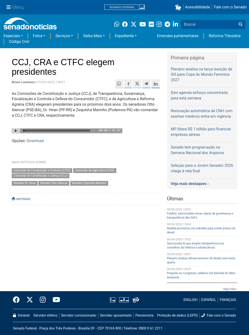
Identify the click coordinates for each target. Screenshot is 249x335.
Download (35, 141)
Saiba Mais (92, 36)
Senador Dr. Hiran (24, 183)
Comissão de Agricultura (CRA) (95, 170)
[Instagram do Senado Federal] (42, 300)
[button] (179, 7)
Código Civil (19, 41)
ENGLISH (191, 300)
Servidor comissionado (78, 315)
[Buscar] (240, 24)
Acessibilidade (197, 7)
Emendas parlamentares (178, 36)
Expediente (124, 36)
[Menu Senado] (15, 7)
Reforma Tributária (225, 36)
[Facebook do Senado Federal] (18, 300)
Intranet (21, 315)
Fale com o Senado (230, 7)
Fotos (37, 36)
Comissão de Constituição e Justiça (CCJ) (40, 176)
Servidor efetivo (45, 315)
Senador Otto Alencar (54, 183)
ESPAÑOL (208, 300)
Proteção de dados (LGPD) (177, 315)
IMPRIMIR (21, 199)
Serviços (62, 36)
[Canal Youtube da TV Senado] (54, 300)
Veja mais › (230, 289)
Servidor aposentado (116, 315)
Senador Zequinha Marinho (89, 183)
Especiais (12, 36)
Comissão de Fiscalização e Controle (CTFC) (41, 170)
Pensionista (145, 315)
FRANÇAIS (228, 300)
